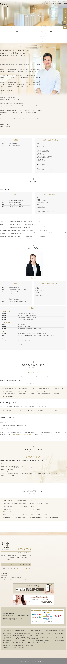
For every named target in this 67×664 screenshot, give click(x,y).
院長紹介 (50, 32)
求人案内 (65, 7)
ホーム (15, 7)
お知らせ (57, 7)
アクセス (53, 7)
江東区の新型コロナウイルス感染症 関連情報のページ (23, 434)
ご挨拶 (17, 32)
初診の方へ (49, 7)
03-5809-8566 (62, 3)
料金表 (45, 7)
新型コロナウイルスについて (50, 36)
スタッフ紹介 (17, 36)
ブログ (61, 7)
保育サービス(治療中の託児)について (34, 7)
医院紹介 (27, 7)
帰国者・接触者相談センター (40, 383)
